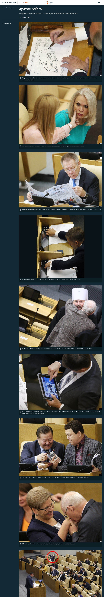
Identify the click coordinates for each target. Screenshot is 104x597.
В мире (25, 3)
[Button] (6, 24)
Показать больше (25, 17)
